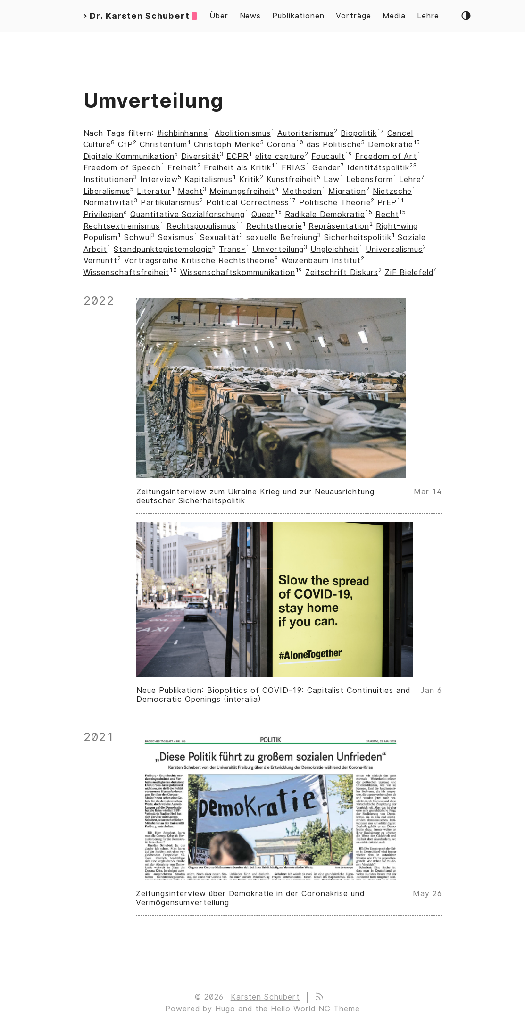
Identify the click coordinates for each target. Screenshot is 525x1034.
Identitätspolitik (378, 167)
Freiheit (182, 167)
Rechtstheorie (274, 226)
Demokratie (390, 144)
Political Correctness (247, 202)
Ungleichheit (334, 249)
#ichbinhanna (182, 133)
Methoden (302, 191)
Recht (387, 214)
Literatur (154, 191)
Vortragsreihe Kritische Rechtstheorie (199, 260)
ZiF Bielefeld (409, 272)
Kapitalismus (208, 179)
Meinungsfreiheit (242, 191)
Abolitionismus (242, 133)
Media (394, 15)
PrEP (387, 202)
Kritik (249, 179)
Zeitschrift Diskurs (341, 272)
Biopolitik (359, 133)
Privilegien (103, 214)
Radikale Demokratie (325, 214)
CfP (125, 144)
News (250, 15)
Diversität (200, 156)
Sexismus (176, 237)
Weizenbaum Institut (321, 260)
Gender (326, 167)
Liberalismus (107, 191)
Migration (347, 191)
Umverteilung (278, 249)
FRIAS (294, 167)
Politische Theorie (334, 202)
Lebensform (369, 179)
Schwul (137, 237)
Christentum (163, 144)
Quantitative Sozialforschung (187, 214)
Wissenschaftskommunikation (237, 272)
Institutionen (108, 179)
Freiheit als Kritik (237, 167)
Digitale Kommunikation (129, 156)
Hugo (225, 1008)
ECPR (237, 156)
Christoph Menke (227, 144)
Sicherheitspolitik (357, 237)
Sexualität (220, 237)
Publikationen (298, 15)
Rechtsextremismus (121, 226)
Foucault (328, 156)
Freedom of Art (386, 156)
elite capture (280, 156)
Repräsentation (338, 226)
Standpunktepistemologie (163, 249)
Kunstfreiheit (292, 179)
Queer (263, 214)
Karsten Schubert (265, 996)
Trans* (232, 249)
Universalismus (394, 249)
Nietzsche (392, 191)
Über (218, 15)
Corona (281, 144)
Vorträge (353, 15)
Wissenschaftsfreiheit (126, 272)
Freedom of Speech (122, 167)
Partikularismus (170, 202)
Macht (190, 191)
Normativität (108, 202)
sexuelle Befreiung (281, 237)
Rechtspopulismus (201, 226)
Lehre (428, 15)
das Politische (334, 144)
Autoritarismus (305, 133)
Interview (159, 179)
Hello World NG (300, 1008)
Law (332, 179)
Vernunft (100, 260)
